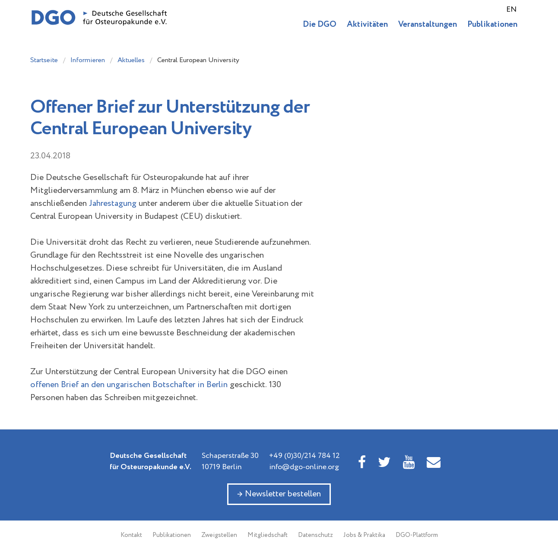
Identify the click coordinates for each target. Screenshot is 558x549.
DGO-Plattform (417, 535)
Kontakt (131, 535)
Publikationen (492, 24)
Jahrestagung (112, 203)
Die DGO (319, 24)
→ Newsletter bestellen (279, 494)
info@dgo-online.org (304, 467)
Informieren (87, 60)
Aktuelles (131, 60)
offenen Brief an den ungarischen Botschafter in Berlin (129, 385)
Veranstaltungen (427, 24)
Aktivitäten (367, 24)
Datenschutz (315, 535)
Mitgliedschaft (267, 535)
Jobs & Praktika (364, 535)
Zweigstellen (219, 535)
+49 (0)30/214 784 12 (304, 455)
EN (511, 9)
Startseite (44, 60)
